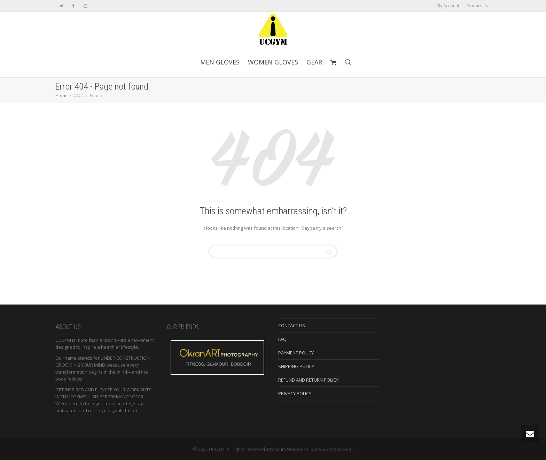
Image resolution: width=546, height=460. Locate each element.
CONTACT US (291, 325)
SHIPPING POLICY (296, 366)
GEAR (314, 62)
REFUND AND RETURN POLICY (308, 380)
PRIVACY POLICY (294, 393)
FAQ (282, 339)
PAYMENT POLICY (296, 353)
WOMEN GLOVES (273, 62)
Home (61, 96)
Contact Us (477, 6)
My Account (448, 6)
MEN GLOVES (220, 62)
